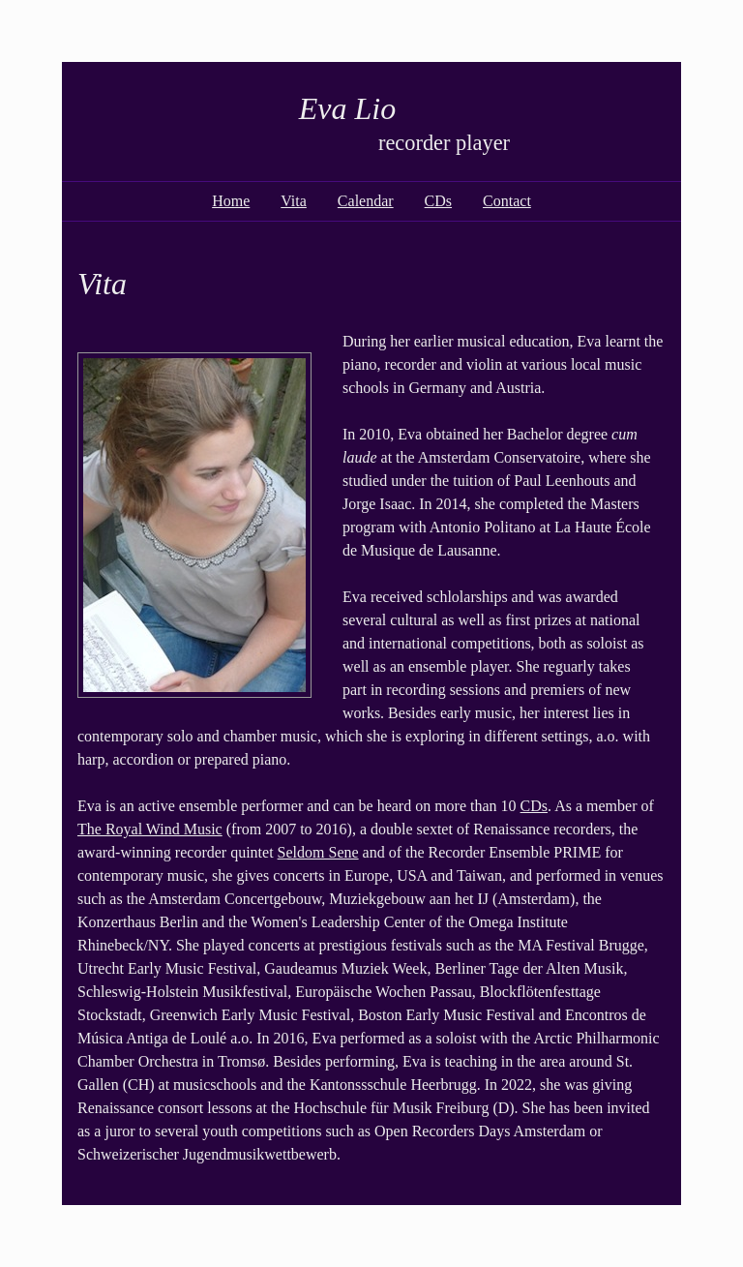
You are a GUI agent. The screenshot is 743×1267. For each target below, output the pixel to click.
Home (231, 201)
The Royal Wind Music (150, 829)
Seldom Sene (318, 852)
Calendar (366, 201)
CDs (438, 201)
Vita (294, 201)
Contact (507, 201)
